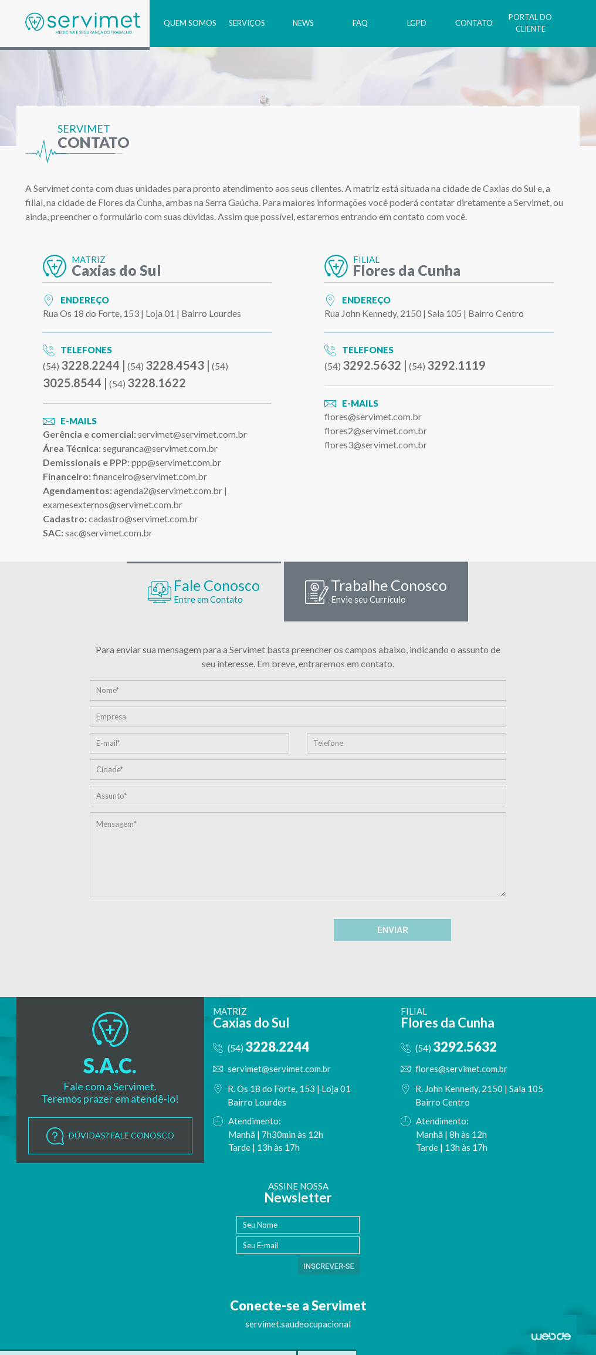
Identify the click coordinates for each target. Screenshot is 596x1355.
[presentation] (234, 931)
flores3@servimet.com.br (375, 444)
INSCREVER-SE (328, 1267)
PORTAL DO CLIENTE (528, 22)
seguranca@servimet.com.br (160, 448)
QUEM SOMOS (167, 23)
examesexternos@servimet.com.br (112, 504)
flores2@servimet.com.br (375, 430)
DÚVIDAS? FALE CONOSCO (110, 1137)
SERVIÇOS (228, 23)
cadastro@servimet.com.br (143, 518)
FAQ (348, 23)
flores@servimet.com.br (373, 416)
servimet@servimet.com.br (192, 434)
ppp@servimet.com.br (176, 462)
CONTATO (468, 23)
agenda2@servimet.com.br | (170, 490)
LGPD (408, 23)
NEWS (288, 23)
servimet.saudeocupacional (298, 1325)
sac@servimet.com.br (109, 532)
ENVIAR (392, 931)
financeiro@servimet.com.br (150, 476)
